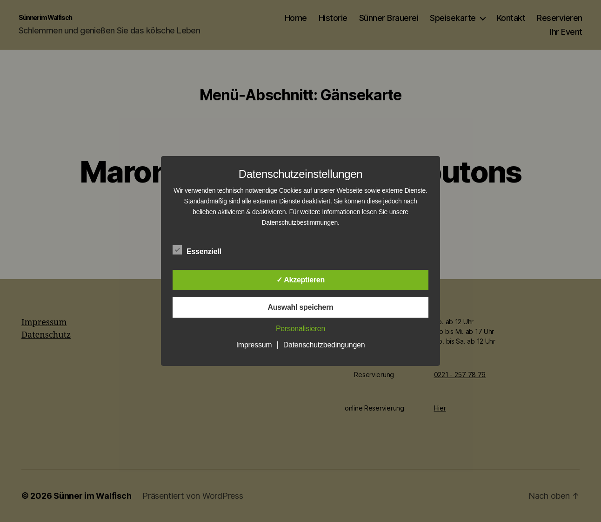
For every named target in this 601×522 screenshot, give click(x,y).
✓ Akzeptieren (300, 280)
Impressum (254, 345)
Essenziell (202, 250)
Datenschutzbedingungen (324, 345)
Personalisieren (300, 329)
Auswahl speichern (300, 307)
